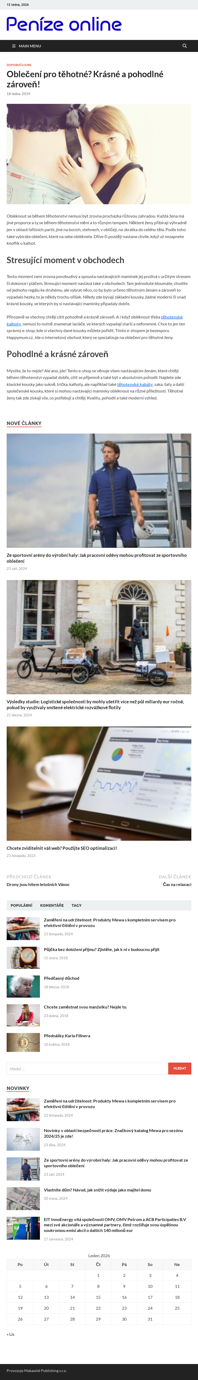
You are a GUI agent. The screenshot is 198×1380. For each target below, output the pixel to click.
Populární (21, 905)
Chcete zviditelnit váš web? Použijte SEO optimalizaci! (62, 848)
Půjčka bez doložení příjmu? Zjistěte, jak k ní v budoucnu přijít (101, 949)
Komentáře (52, 905)
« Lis (10, 1334)
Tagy (76, 905)
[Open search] (185, 46)
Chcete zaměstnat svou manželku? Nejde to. (85, 1006)
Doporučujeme (19, 65)
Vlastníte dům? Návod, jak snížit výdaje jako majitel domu (97, 1189)
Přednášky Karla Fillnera (67, 1035)
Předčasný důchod (61, 978)
